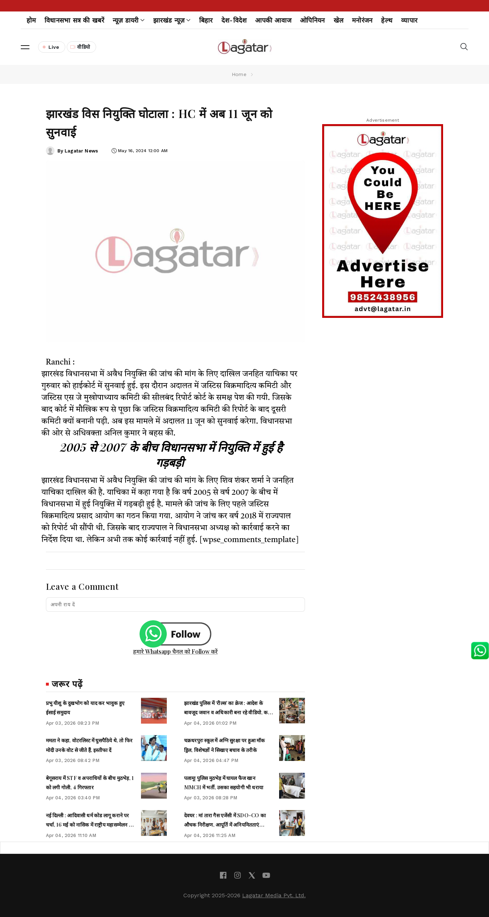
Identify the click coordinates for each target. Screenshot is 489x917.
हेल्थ (386, 20)
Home (239, 74)
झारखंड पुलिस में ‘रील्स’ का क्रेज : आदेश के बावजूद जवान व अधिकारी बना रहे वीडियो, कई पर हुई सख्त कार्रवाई (227, 712)
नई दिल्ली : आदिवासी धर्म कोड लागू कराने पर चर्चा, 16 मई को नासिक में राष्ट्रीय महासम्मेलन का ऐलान (90, 825)
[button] (25, 47)
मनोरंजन (362, 20)
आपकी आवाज (273, 20)
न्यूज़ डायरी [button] (129, 20)
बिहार (206, 20)
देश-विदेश (234, 20)
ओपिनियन (312, 20)
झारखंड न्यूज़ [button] (172, 20)
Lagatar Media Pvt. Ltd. (274, 895)
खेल (339, 20)
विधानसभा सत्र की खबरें (74, 20)
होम (31, 20)
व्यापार (409, 20)
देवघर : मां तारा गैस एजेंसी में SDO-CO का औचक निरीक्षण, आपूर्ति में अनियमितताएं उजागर (225, 825)
